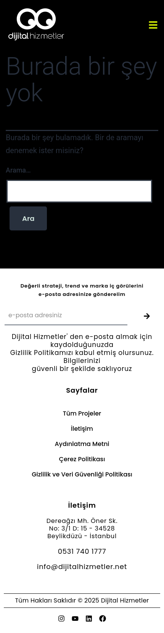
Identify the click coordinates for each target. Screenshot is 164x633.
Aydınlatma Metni (82, 444)
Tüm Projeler (82, 413)
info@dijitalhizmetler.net (82, 566)
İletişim (82, 428)
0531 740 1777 (82, 551)
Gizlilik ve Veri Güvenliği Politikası (82, 474)
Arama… (18, 170)
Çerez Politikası (82, 459)
